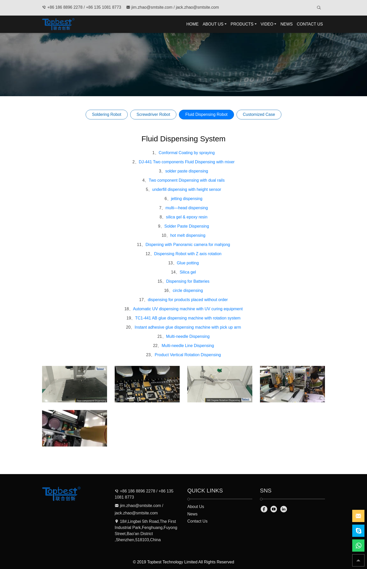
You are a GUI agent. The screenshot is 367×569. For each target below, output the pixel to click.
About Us (195, 506)
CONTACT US (310, 24)
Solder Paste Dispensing (186, 226)
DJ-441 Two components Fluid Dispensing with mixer (187, 162)
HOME (192, 24)
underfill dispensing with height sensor (186, 189)
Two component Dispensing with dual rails (187, 180)
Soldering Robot (106, 114)
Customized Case (259, 114)
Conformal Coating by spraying (187, 153)
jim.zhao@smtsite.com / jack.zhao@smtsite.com (172, 7)
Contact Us (197, 521)
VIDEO (267, 24)
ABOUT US (213, 24)
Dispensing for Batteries (187, 281)
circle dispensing (188, 290)
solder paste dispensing (186, 171)
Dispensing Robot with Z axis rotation (187, 254)
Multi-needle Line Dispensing (188, 345)
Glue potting (188, 263)
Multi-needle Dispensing (188, 336)
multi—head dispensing (186, 208)
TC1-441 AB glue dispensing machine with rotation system (188, 318)
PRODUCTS (242, 24)
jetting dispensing (187, 198)
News (192, 514)
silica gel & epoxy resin (186, 217)
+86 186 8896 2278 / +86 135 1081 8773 (81, 7)
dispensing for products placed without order (188, 300)
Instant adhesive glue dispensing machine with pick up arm (188, 327)
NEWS (286, 24)
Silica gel (188, 272)
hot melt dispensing (187, 235)
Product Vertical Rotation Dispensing (188, 355)
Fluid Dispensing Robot (206, 114)
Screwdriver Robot (153, 114)
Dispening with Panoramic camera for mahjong (188, 244)
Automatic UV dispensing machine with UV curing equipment (188, 309)
